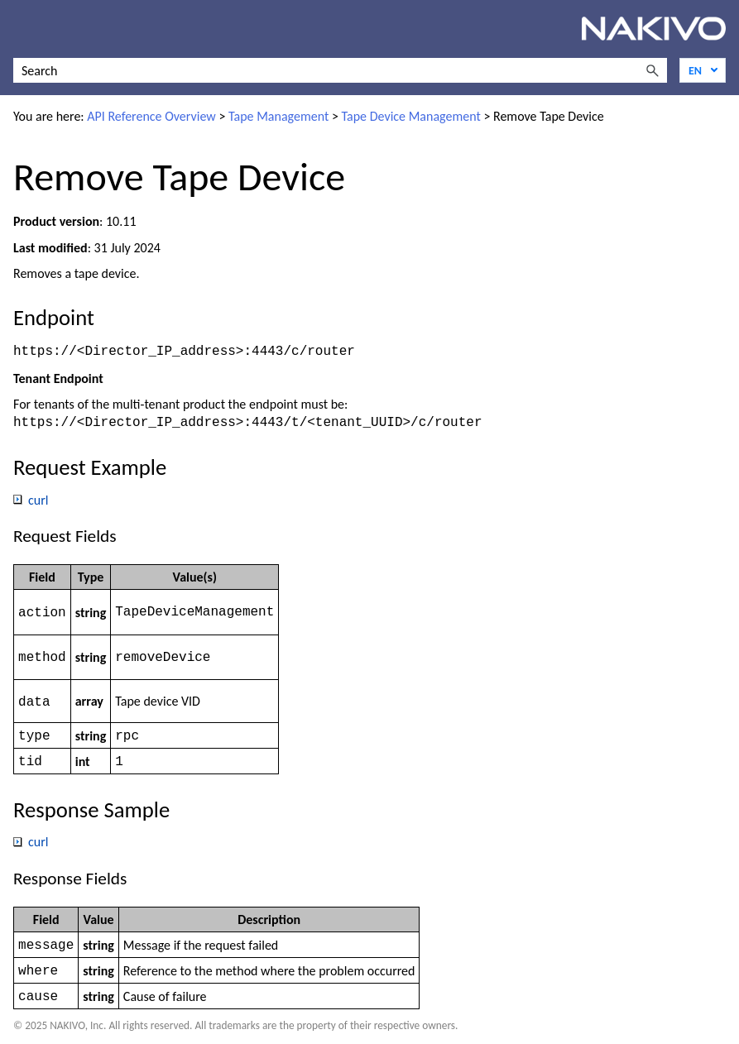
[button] (652, 70)
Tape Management (278, 116)
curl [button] (31, 497)
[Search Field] (340, 70)
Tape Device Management (411, 116)
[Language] (702, 70)
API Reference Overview (151, 116)
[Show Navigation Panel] (22, 29)
